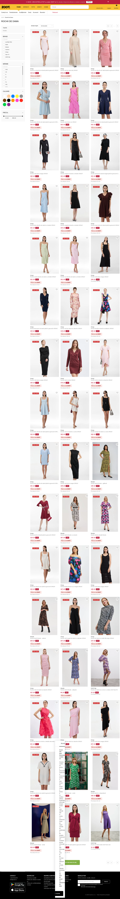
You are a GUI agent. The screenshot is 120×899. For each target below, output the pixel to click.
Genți (29, 12)
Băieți (39, 7)
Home (46, 7)
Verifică (116, 7)
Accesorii (35, 12)
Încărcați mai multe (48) (68, 862)
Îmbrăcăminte (13, 12)
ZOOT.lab (93, 688)
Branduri (42, 12)
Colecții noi (4, 12)
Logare (109, 7)
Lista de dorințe (100, 7)
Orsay (32, 68)
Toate (5, 27)
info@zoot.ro (13, 879)
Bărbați (26, 7)
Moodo (93, 481)
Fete (33, 7)
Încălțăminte (22, 12)
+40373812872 (14, 878)
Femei (19, 7)
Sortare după (34, 25)
